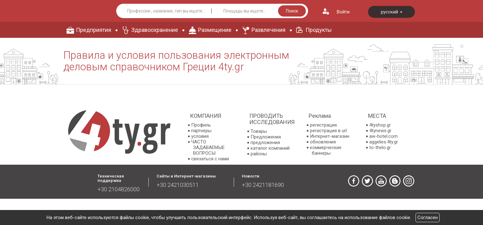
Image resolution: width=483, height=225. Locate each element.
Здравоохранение (154, 30)
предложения (265, 142)
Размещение (215, 30)
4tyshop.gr (380, 125)
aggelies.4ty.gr (383, 142)
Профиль (201, 125)
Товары (259, 131)
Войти (343, 12)
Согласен (427, 217)
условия (200, 136)
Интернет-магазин (329, 136)
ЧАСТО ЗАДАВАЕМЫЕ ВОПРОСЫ (208, 147)
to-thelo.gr (380, 147)
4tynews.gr (380, 130)
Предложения (266, 137)
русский (391, 12)
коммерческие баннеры (325, 150)
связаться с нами (210, 159)
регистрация (323, 125)
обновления (323, 142)
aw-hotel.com (383, 136)
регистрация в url (328, 130)
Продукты (319, 30)
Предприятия (93, 30)
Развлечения (268, 30)
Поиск (292, 10)
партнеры (201, 130)
